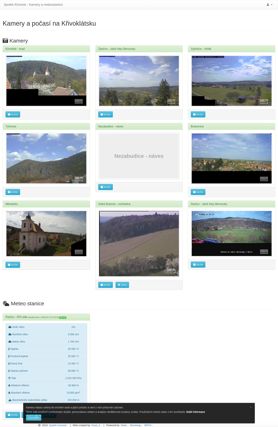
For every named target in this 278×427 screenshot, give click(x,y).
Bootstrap (136, 425)
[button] (269, 4)
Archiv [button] (13, 114)
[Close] (251, 407)
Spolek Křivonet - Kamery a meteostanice (33, 4)
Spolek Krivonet (57, 425)
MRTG (148, 425)
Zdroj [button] (122, 284)
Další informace (195, 411)
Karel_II (96, 425)
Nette (123, 425)
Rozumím (33, 417)
